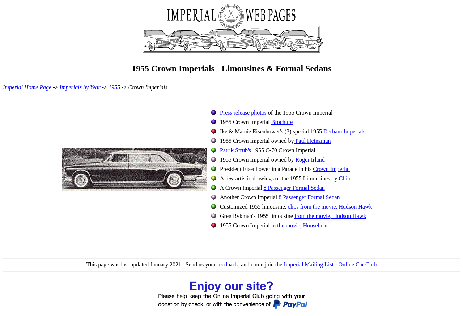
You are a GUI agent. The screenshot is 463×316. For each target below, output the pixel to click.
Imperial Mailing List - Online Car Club (330, 264)
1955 (114, 87)
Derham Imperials (344, 131)
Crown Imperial (331, 169)
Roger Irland (309, 160)
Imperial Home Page (27, 87)
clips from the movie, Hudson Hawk (330, 207)
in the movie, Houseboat (299, 225)
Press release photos (243, 113)
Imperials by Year (80, 87)
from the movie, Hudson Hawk (330, 216)
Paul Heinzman (312, 141)
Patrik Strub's (235, 150)
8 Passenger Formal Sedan (293, 188)
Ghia (344, 178)
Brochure (282, 122)
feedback (227, 264)
